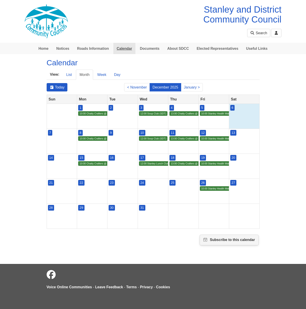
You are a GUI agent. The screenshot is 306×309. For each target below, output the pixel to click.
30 (112, 207)
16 (112, 157)
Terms (131, 287)
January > (192, 87)
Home (43, 48)
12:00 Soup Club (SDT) (153, 113)
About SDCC (178, 48)
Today (57, 87)
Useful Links (256, 48)
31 (142, 207)
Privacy (146, 287)
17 (142, 157)
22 (81, 182)
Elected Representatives (217, 48)
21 (51, 182)
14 (51, 157)
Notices (62, 48)
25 (172, 182)
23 (112, 182)
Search (258, 33)
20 (233, 157)
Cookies (163, 287)
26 (203, 182)
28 (51, 207)
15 (81, 157)
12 (203, 132)
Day (117, 75)
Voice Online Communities (69, 287)
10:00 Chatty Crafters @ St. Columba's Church (105, 113)
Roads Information (93, 48)
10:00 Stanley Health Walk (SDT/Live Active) (225, 113)
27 (233, 182)
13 (233, 132)
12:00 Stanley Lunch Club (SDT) (158, 163)
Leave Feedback (109, 287)
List (69, 75)
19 (203, 157)
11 (172, 132)
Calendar (124, 48)
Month (84, 75)
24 (142, 182)
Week (101, 75)
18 (172, 157)
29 (81, 207)
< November (137, 87)
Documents (150, 48)
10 (142, 132)
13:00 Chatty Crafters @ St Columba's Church (196, 113)
